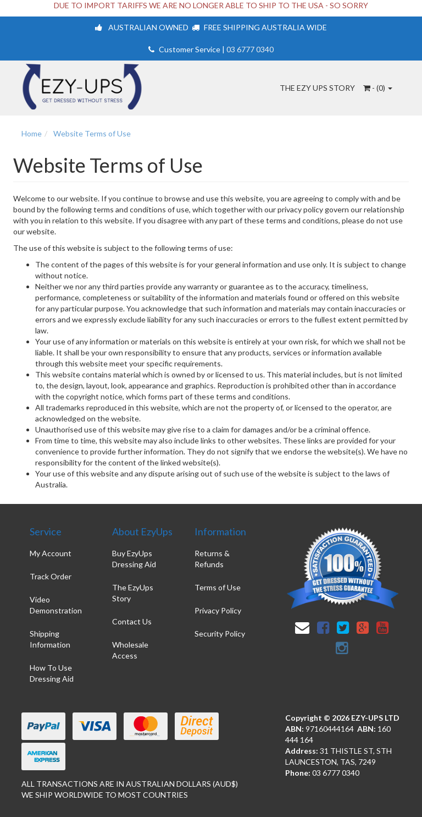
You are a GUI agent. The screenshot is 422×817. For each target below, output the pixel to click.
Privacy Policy (218, 610)
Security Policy (220, 633)
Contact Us (132, 621)
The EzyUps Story (132, 593)
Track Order (50, 576)
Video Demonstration (56, 605)
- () (377, 87)
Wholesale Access (130, 650)
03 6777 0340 (250, 49)
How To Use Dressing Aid (52, 673)
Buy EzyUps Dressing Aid (134, 559)
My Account (50, 553)
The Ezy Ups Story (317, 87)
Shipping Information (50, 639)
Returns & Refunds (212, 559)
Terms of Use (218, 587)
